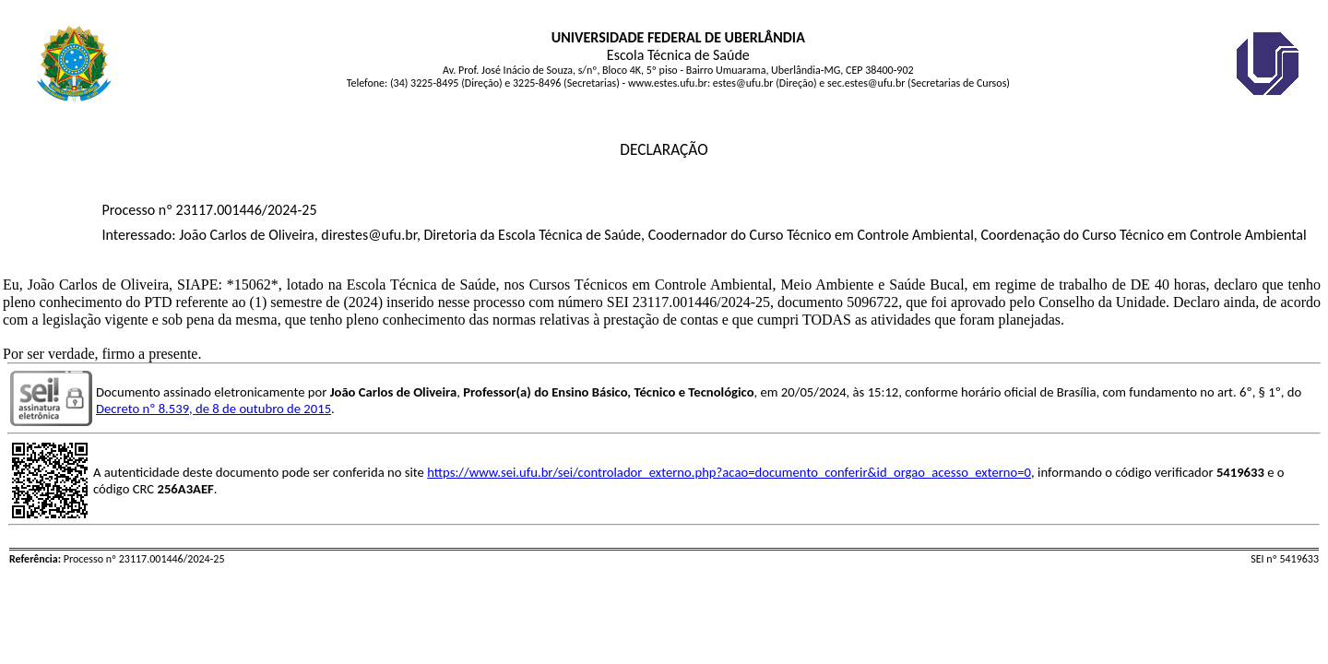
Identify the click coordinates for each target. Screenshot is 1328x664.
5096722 (872, 302)
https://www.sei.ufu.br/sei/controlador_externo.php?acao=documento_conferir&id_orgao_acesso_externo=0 (729, 472)
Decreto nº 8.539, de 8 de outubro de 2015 (213, 408)
